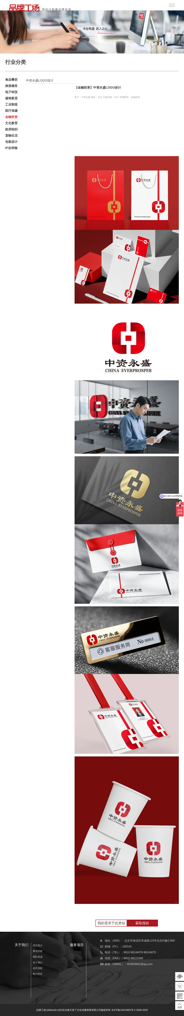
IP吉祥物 (11, 148)
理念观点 (37, 945)
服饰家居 (11, 98)
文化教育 (11, 123)
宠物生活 (11, 135)
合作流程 (37, 968)
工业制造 (11, 104)
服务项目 (77, 945)
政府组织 (11, 129)
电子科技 (11, 92)
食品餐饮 (11, 79)
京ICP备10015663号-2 (123, 1010)
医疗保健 (11, 110)
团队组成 (37, 956)
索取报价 (142, 923)
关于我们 (21, 945)
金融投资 (11, 117)
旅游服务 (11, 86)
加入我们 (37, 962)
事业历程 (37, 951)
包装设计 (11, 142)
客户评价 (37, 973)
